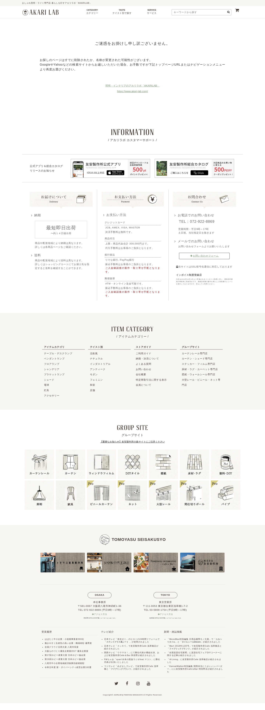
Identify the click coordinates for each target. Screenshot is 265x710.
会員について (143, 385)
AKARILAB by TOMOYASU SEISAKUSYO (128, 702)
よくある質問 (143, 364)
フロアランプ (51, 364)
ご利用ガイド (143, 353)
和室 (92, 385)
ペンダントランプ (54, 358)
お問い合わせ (143, 369)
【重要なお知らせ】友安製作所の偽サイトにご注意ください (132, 441)
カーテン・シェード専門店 (197, 358)
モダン (94, 374)
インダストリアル (100, 364)
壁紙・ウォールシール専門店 (198, 374)
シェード (49, 379)
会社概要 (141, 374)
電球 (46, 385)
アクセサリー (51, 395)
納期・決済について (147, 358)
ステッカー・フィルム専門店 (198, 364)
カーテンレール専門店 (195, 353)
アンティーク (97, 369)
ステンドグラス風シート (118, 642)
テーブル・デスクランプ (58, 353)
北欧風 (94, 353)
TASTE (122, 12)
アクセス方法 (100, 614)
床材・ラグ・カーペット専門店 (200, 369)
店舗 (92, 390)
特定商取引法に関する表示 (151, 379)
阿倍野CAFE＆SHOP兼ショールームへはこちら (100, 618)
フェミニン (96, 379)
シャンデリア (51, 369)
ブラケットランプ (54, 374)
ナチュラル (96, 358)
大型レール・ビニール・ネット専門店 (201, 382)
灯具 (46, 390)
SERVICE (152, 12)
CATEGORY (92, 12)
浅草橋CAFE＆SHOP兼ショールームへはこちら (165, 618)
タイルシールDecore (193, 642)
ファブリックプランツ (122, 669)
